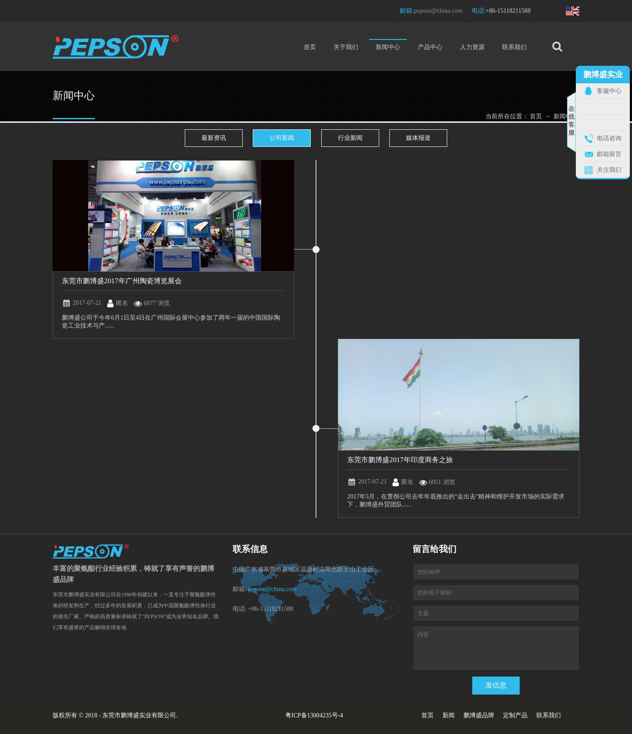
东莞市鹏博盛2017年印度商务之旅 (400, 460)
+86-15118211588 (508, 10)
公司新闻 (281, 138)
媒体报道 (418, 138)
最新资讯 (213, 138)
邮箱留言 (609, 154)
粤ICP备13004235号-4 (314, 715)
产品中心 (430, 47)
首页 (310, 47)
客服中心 (609, 91)
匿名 (122, 303)
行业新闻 (350, 138)
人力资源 (472, 47)
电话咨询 (609, 138)
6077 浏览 (157, 303)
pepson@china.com (438, 10)
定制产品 (515, 715)
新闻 (448, 715)
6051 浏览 (442, 482)
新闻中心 (388, 44)
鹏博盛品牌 (478, 715)
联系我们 (514, 47)
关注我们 (609, 170)
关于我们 (346, 47)
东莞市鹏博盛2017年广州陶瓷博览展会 (122, 281)
